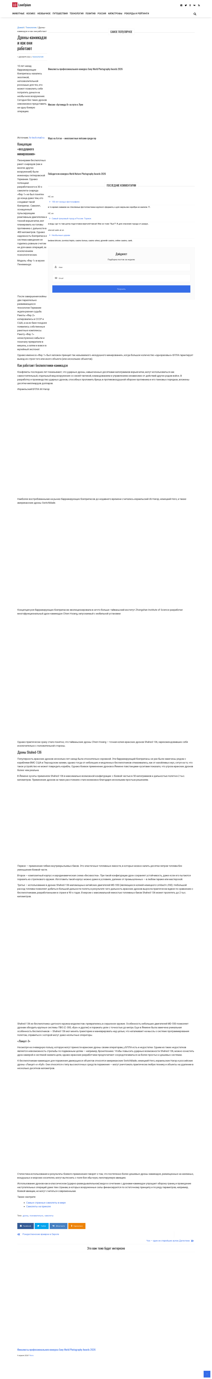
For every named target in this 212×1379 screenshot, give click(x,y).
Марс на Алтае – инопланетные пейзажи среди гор (159, 96)
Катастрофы (121, 14)
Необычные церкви (163, 180)
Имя (18, 1301)
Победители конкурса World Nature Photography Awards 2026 (183, 98)
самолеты (47, 1164)
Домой (19, 29)
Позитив (95, 14)
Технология (81, 14)
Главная (96, 1373)
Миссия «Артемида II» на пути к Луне (183, 58)
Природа (158, 1242)
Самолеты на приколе (37, 1155)
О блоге (105, 1373)
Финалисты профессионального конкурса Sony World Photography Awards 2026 (160, 64)
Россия (107, 14)
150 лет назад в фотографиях (168, 131)
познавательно (35, 1164)
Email (19, 1315)
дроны (24, 1164)
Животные (21, 14)
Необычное (48, 14)
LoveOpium (25, 5)
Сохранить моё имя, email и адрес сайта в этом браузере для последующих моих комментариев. (64, 1328)
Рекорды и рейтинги (143, 14)
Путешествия (64, 14)
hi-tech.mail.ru (35, 142)
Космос (34, 14)
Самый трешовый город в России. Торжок (174, 156)
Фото (30, 1245)
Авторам (114, 1373)
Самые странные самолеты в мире (44, 1151)
